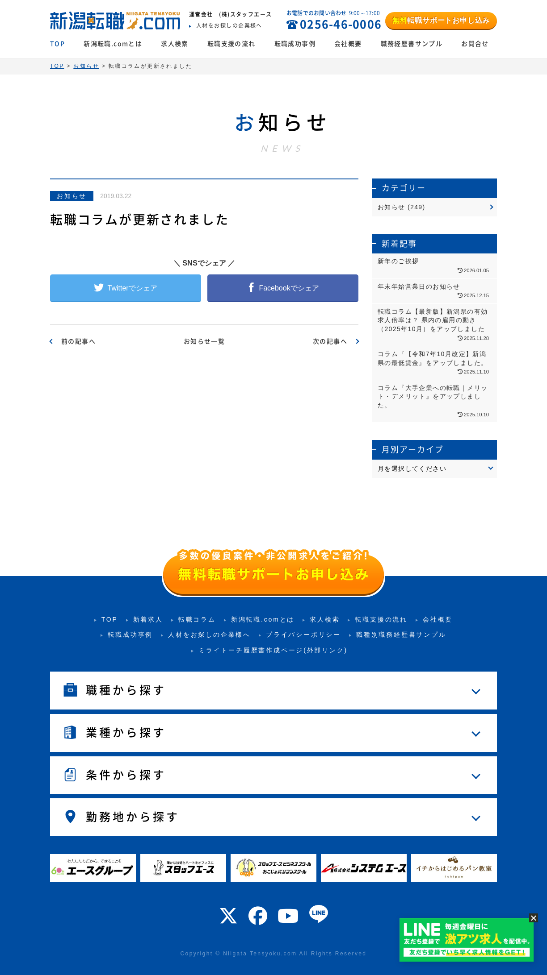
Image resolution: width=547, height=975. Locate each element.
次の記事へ (330, 341)
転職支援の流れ (231, 44)
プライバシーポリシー (303, 634)
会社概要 (348, 44)
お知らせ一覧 (204, 341)
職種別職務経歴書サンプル (401, 634)
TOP (57, 44)
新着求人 (148, 619)
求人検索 (175, 44)
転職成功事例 (295, 44)
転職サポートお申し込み (441, 20)
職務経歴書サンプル (412, 44)
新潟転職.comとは (113, 44)
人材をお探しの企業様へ (209, 634)
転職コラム (197, 619)
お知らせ (72, 195)
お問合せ (475, 44)
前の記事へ (78, 341)
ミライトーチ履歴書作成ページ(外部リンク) (273, 650)
